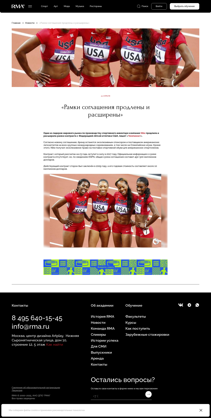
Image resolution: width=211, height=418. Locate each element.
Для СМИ (98, 346)
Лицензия (17, 390)
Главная (16, 23)
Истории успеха (104, 340)
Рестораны (96, 6)
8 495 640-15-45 (37, 318)
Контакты (99, 364)
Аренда (97, 358)
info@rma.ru (30, 326)
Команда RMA (103, 328)
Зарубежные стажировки (147, 334)
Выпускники (101, 352)
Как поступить (137, 328)
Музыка (80, 6)
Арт (56, 6)
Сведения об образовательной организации (36, 387)
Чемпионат (134, 136)
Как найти (54, 344)
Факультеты (135, 316)
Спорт (44, 6)
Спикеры (98, 334)
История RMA (102, 316)
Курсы (130, 322)
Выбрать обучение (184, 6)
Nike (143, 133)
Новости (29, 23)
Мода (67, 6)
